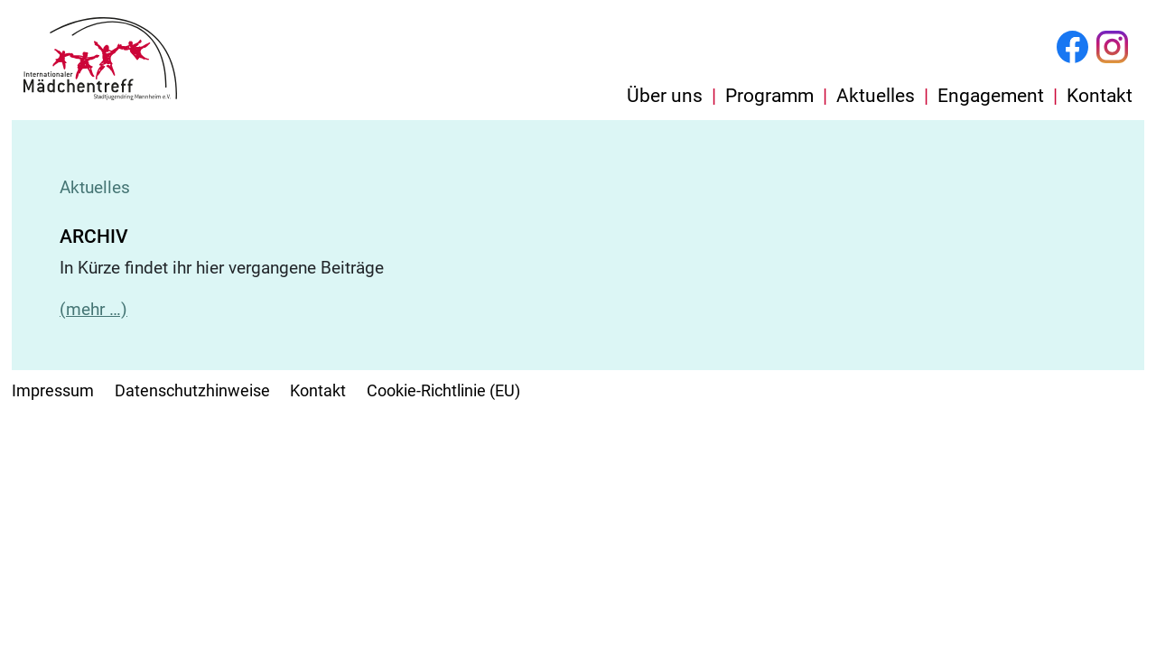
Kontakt (1100, 95)
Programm (769, 95)
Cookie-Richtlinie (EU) (443, 391)
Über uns (665, 95)
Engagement (990, 95)
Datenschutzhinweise (192, 391)
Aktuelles (875, 95)
